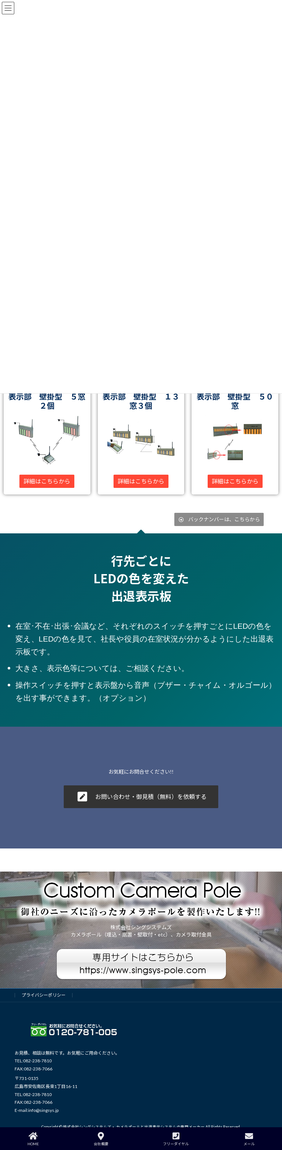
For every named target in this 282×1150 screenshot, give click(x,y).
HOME (33, 1139)
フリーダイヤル (176, 1139)
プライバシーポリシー (44, 995)
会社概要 (101, 1139)
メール (249, 1139)
